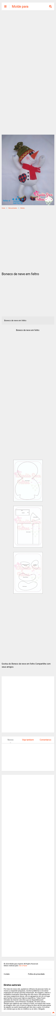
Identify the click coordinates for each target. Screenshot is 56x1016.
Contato (7, 974)
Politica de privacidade (36, 974)
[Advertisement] (28, 42)
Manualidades (12, 208)
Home (3, 208)
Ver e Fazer (23, 966)
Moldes (22, 208)
